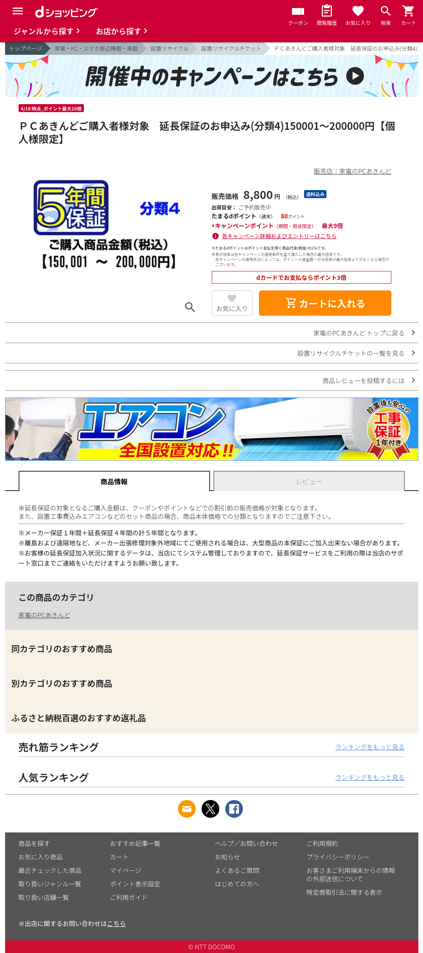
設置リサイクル (170, 48)
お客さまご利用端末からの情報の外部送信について (351, 874)
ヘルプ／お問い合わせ (246, 843)
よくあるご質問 (237, 870)
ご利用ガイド (129, 897)
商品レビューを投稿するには (363, 380)
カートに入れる (325, 303)
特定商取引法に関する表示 (345, 892)
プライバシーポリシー (338, 856)
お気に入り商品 (41, 856)
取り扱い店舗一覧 (44, 897)
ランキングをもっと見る (370, 746)
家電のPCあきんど (44, 614)
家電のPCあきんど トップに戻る (358, 333)
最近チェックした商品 (50, 870)
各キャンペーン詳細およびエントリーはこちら (279, 236)
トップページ (25, 48)
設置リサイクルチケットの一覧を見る (350, 353)
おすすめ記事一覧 (135, 843)
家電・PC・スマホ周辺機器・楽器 (96, 48)
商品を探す (34, 843)
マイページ (126, 870)
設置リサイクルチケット (231, 48)
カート (119, 856)
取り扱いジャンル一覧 (50, 883)
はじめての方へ (237, 883)
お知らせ (227, 856)
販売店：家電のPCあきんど (352, 170)
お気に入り (232, 308)
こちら (116, 923)
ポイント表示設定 (135, 883)
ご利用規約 (322, 843)
